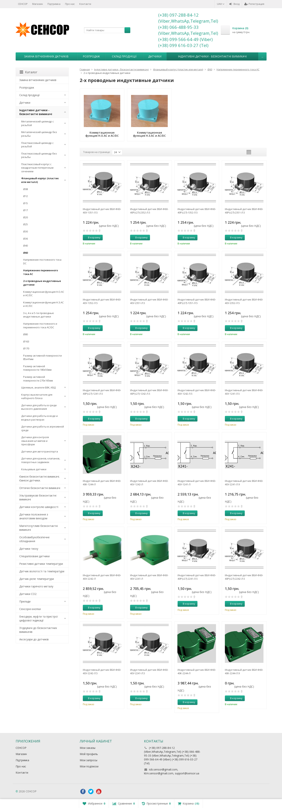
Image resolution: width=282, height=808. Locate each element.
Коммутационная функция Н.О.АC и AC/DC (43, 293)
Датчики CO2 (27, 594)
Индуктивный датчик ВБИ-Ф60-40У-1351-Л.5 (102, 210)
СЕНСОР (23, 4)
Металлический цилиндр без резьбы (39, 133)
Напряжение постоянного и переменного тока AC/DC (40, 325)
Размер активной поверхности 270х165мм (38, 378)
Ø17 (25, 210)
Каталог (28, 72)
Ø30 (25, 231)
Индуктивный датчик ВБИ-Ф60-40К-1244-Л (102, 482)
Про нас (70, 4)
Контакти (85, 4)
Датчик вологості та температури (41, 571)
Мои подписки (89, 766)
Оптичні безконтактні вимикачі (39, 488)
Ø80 (25, 334)
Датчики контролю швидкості (38, 507)
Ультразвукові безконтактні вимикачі (37, 497)
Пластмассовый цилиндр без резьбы (39, 155)
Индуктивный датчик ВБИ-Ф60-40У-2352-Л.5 (244, 301)
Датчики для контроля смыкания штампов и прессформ (35, 440)
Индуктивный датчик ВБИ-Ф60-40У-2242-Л (102, 576)
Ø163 (26, 341)
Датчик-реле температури (36, 579)
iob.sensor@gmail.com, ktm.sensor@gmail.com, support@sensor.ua (171, 771)
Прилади (24, 601)
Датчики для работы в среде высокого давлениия (39, 407)
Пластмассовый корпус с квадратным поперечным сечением (37, 167)
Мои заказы (87, 748)
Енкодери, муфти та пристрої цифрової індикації (38, 618)
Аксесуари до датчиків (34, 639)
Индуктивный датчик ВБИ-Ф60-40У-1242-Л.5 (197, 391)
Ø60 (25, 252)
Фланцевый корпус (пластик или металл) (40, 180)
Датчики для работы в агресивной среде (42, 428)
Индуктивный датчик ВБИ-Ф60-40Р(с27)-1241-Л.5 (102, 391)
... (262, 56)
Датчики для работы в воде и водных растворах (39, 417)
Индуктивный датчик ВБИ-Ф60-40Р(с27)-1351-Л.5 (197, 301)
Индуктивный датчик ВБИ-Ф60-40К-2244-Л (197, 671)
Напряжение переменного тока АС (40, 272)
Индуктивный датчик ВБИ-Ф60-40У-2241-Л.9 (244, 482)
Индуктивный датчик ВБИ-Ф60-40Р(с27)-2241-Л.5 (197, 576)
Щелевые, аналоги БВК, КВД (38, 387)
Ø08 (25, 189)
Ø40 (25, 245)
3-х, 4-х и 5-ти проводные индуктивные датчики (38, 314)
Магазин (37, 4)
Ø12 (25, 196)
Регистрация (254, 4)
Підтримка (53, 4)
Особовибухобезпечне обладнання (34, 539)
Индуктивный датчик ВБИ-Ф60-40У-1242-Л (149, 482)
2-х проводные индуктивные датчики (42, 282)
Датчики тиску (28, 548)
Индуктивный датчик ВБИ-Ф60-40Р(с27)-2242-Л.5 (244, 576)
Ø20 (25, 217)
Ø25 (25, 224)
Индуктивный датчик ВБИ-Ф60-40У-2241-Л (149, 576)
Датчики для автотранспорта (39, 451)
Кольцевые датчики (33, 469)
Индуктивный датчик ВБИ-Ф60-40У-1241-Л (197, 482)
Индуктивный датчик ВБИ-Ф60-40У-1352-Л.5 (102, 301)
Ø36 (25, 238)
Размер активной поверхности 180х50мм (37, 368)
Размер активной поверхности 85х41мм (42, 357)
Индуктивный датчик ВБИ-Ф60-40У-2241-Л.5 (149, 671)
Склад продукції (124, 56)
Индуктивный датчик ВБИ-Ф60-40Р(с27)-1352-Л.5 (197, 210)
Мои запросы (88, 760)
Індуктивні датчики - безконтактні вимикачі (212, 56)
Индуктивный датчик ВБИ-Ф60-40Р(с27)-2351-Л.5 (244, 210)
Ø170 (26, 348)
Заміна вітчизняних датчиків (46, 56)
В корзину (92, 237)
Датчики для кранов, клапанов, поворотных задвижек (40, 460)
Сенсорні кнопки (30, 609)
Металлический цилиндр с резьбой (37, 123)
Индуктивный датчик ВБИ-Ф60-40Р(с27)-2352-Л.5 (149, 210)
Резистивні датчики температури (41, 564)
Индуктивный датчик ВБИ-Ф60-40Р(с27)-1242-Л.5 (149, 391)
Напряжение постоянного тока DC (42, 261)
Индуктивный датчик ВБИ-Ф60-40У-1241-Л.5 (244, 391)
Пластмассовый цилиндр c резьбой (37, 144)
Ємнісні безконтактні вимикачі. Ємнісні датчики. (39, 478)
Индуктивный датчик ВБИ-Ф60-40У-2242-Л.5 (102, 671)
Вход (234, 4)
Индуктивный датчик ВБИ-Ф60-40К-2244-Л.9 (244, 671)
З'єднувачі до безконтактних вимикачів (38, 630)
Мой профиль (89, 754)
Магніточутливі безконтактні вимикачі (38, 528)
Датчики (154, 56)
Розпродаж (91, 56)
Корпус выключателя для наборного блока (36, 396)
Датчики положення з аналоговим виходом (33, 516)
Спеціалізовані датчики (34, 556)
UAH (220, 4)
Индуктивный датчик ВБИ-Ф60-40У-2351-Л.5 (149, 301)
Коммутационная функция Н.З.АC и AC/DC (43, 304)
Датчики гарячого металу (36, 586)
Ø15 (25, 203)
